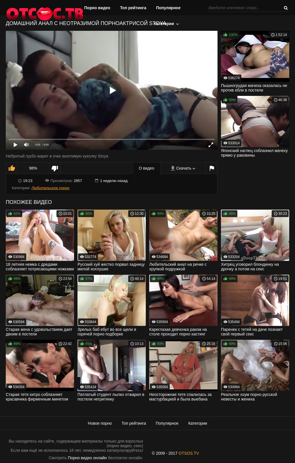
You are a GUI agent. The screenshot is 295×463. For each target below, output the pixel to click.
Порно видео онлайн (87, 458)
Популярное (168, 7)
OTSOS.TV (189, 453)
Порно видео (97, 7)
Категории (164, 23)
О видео (146, 168)
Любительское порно (50, 188)
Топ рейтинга (133, 7)
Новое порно (100, 423)
